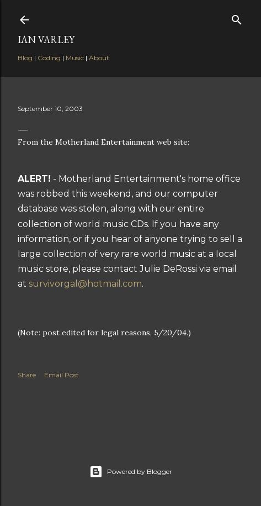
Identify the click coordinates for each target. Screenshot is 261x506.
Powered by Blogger (130, 471)
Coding (49, 58)
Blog (25, 58)
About (99, 58)
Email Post (61, 375)
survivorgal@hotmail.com (85, 283)
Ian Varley (46, 39)
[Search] (236, 17)
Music (75, 58)
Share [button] (27, 375)
